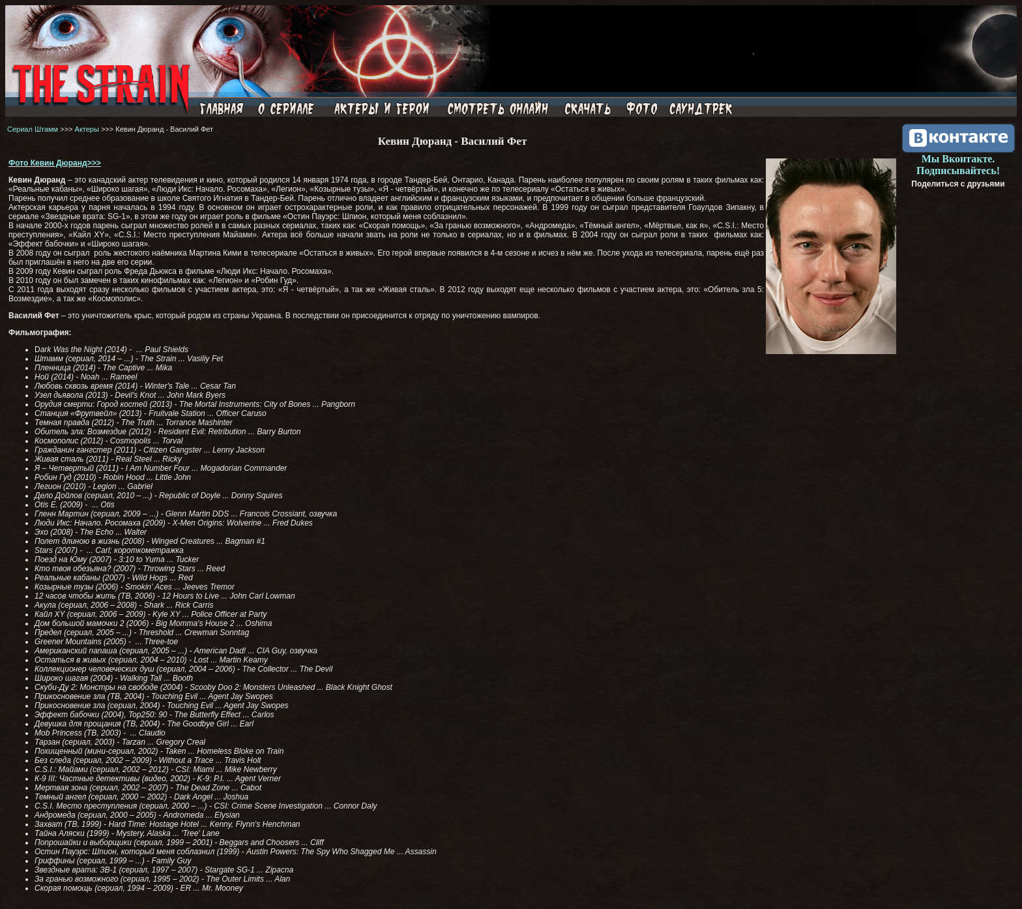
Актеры (87, 129)
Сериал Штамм (32, 129)
